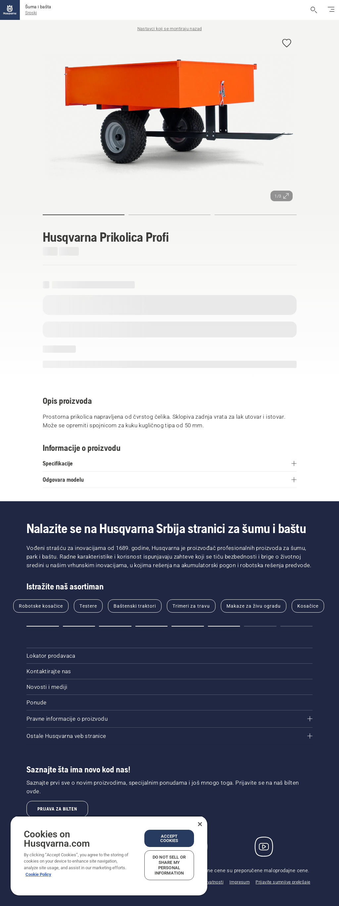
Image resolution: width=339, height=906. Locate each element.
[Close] (200, 824)
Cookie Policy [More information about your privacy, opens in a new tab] (38, 874)
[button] (286, 43)
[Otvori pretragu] (314, 10)
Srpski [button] (31, 12)
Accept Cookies (169, 838)
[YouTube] (264, 847)
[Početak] (10, 10)
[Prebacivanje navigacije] (331, 10)
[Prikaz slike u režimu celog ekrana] (170, 118)
